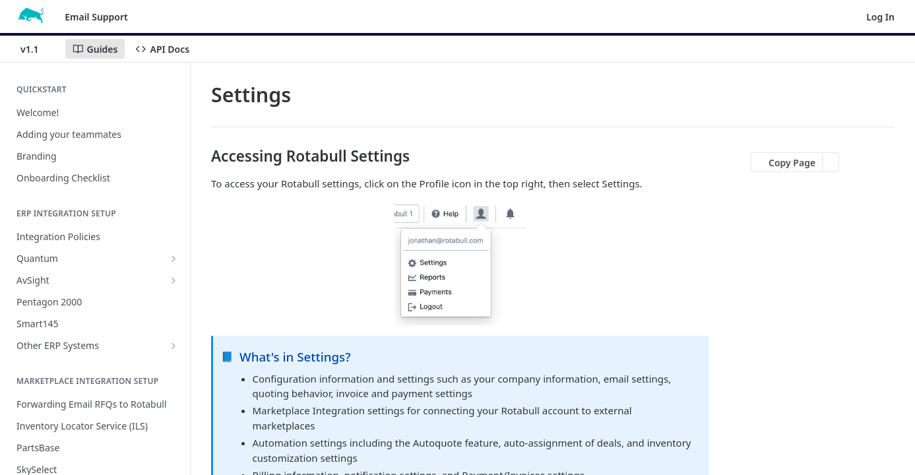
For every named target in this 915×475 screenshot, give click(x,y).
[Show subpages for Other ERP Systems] (173, 345)
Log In (880, 17)
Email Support (96, 17)
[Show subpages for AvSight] (173, 280)
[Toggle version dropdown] (37, 49)
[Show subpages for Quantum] (173, 258)
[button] (460, 263)
